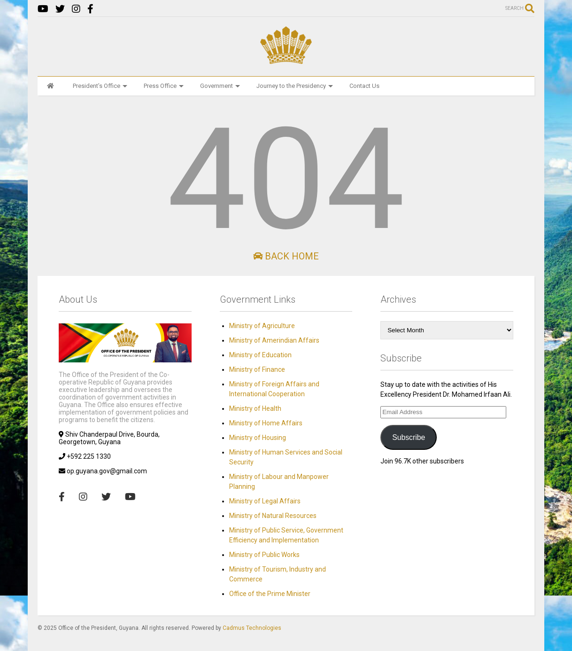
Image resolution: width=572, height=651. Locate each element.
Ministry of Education (260, 355)
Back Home (286, 256)
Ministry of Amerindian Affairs (274, 340)
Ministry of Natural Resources (273, 515)
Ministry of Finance (257, 369)
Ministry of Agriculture (262, 325)
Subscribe (408, 437)
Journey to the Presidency (294, 85)
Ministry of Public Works (264, 554)
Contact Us (364, 85)
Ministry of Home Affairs (265, 423)
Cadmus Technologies (252, 628)
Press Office (164, 85)
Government (220, 85)
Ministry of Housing (257, 437)
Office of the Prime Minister (269, 593)
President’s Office (100, 85)
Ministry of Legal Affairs (265, 501)
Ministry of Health (255, 408)
